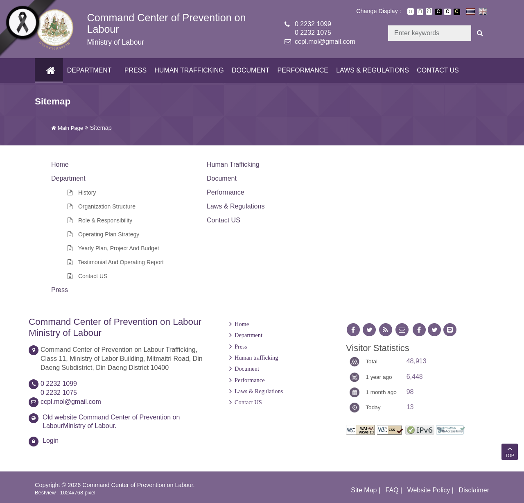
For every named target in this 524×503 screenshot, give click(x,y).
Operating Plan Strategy (103, 234)
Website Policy (428, 490)
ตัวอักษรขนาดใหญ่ (429, 11)
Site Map (364, 490)
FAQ (392, 490)
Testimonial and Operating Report (116, 262)
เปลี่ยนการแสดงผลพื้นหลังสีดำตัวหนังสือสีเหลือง (457, 12)
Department (88, 70)
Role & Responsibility (100, 220)
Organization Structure (102, 206)
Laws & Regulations (371, 70)
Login (51, 440)
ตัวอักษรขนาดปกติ (410, 11)
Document (249, 70)
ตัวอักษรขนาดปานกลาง (420, 12)
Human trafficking (187, 70)
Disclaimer (473, 490)
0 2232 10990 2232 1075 (313, 28)
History (82, 192)
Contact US (437, 70)
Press (134, 70)
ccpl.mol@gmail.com (325, 41)
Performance (301, 70)
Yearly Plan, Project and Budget (113, 248)
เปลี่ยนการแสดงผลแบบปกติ (447, 12)
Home (242, 324)
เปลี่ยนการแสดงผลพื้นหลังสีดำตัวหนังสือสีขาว (438, 12)
